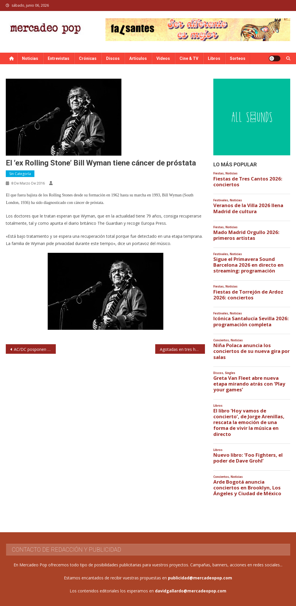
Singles (230, 373)
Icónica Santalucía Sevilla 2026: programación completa (251, 321)
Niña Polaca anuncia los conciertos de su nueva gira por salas (251, 351)
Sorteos (237, 58)
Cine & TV (189, 58)
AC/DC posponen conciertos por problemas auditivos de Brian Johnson (35, 349)
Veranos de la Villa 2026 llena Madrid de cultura (248, 208)
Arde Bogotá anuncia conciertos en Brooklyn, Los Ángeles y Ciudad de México (247, 487)
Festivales (220, 200)
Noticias (30, 58)
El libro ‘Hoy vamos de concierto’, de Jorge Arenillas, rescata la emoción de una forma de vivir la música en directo (248, 422)
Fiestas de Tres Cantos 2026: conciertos (247, 181)
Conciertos (221, 340)
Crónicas (88, 58)
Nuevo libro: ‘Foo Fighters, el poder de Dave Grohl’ (248, 458)
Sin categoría (20, 173)
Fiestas (218, 173)
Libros (214, 58)
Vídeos (163, 58)
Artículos (138, 58)
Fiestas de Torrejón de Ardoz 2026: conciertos (248, 295)
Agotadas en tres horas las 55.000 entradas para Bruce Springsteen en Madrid (182, 349)
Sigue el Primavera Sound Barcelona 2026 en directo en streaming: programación (248, 265)
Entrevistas (58, 58)
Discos (113, 58)
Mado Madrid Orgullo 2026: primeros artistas (246, 235)
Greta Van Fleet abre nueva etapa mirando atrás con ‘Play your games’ (249, 384)
